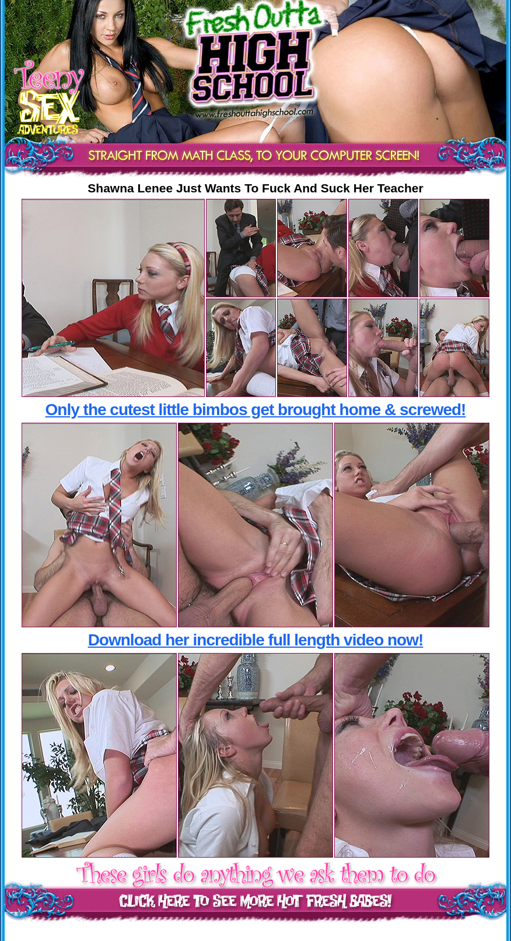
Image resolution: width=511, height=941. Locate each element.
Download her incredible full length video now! (256, 640)
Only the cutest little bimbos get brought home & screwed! (256, 410)
